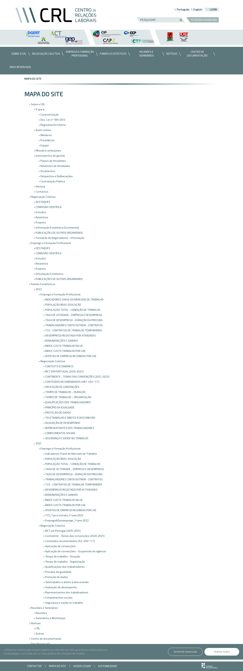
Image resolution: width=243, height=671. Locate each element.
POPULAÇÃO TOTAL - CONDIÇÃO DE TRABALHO (72, 309)
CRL (37, 628)
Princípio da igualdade (58, 571)
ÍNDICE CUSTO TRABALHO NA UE (64, 499)
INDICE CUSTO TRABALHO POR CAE (65, 350)
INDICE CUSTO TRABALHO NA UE (64, 345)
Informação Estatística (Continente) (57, 227)
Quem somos (43, 129)
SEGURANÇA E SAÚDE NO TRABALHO (66, 438)
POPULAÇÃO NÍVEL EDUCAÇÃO (63, 304)
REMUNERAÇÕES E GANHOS (61, 340)
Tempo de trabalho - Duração (62, 556)
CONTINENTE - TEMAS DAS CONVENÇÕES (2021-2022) (77, 376)
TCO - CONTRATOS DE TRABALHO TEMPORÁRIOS (73, 330)
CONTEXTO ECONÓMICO (59, 366)
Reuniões (41, 612)
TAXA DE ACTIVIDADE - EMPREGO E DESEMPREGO (74, 469)
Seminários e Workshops (50, 618)
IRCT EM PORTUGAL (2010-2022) (64, 371)
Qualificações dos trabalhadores (65, 566)
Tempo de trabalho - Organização (65, 561)
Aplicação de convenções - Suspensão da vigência (75, 551)
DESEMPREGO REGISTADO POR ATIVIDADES (70, 335)
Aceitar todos (222, 651)
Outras (39, 633)
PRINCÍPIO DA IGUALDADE (60, 407)
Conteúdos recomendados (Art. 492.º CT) (70, 541)
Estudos (40, 212)
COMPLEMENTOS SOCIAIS (60, 433)
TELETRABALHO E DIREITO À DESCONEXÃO (70, 417)
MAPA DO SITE (57, 666)
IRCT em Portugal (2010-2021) (63, 530)
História (40, 186)
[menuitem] (17, 54)
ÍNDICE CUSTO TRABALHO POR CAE (65, 505)
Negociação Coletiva (42, 196)
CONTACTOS (34, 666)
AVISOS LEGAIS (82, 666)
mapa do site (32, 78)
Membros (46, 135)
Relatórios (41, 217)
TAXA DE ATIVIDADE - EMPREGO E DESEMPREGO (73, 314)
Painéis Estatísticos (42, 284)
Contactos (41, 191)
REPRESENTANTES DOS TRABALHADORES (69, 428)
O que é (40, 109)
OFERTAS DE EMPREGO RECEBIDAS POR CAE (70, 356)
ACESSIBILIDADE (107, 666)
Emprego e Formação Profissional (50, 243)
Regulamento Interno (53, 124)
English (197, 9)
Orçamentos (47, 171)
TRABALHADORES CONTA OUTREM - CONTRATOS (74, 325)
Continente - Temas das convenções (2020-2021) (75, 535)
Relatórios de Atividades (55, 165)
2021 (38, 443)
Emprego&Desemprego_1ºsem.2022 (67, 520)
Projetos (40, 222)
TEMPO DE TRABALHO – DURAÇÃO (65, 392)
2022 (38, 289)
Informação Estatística (49, 273)
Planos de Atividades (53, 160)
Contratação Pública (52, 181)
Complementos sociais (59, 597)
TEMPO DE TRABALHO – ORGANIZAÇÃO (68, 397)
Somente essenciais (185, 651)
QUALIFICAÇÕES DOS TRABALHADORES (68, 402)
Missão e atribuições (48, 150)
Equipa (44, 145)
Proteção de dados (56, 577)
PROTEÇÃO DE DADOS (58, 412)
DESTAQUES (42, 201)
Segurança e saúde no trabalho (64, 602)
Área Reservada (40, 643)
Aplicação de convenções (60, 546)
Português (183, 9)
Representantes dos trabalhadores (66, 592)
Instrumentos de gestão (50, 155)
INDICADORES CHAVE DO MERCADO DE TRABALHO (74, 299)
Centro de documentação (45, 638)
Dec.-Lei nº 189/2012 (52, 119)
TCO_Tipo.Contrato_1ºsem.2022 (64, 515)
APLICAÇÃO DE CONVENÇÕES (62, 386)
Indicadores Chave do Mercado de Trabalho (71, 453)
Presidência (47, 140)
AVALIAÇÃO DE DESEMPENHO (62, 422)
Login (213, 9)
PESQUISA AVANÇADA (204, 19)
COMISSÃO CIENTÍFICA (48, 207)
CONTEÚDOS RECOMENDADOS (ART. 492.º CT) (72, 381)
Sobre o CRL (37, 104)
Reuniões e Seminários (44, 607)
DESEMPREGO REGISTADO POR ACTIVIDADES (71, 489)
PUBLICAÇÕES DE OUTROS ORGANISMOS (59, 232)
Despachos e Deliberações (56, 176)
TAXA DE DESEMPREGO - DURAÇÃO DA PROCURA (74, 320)
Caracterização (49, 114)
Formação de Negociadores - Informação (59, 237)
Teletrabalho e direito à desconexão (67, 582)
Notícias (35, 623)
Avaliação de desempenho (61, 587)
